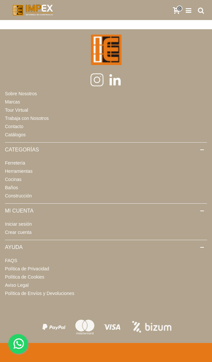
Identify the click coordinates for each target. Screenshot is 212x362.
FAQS (11, 260)
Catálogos (15, 134)
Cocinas (13, 179)
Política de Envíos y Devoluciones (39, 293)
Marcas (12, 101)
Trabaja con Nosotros (27, 118)
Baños (11, 187)
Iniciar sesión (18, 224)
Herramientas (19, 171)
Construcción (18, 195)
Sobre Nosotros (21, 93)
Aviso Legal (17, 285)
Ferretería (15, 163)
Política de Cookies (24, 277)
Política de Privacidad (27, 268)
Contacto (14, 126)
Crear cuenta (18, 232)
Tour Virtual (16, 110)
